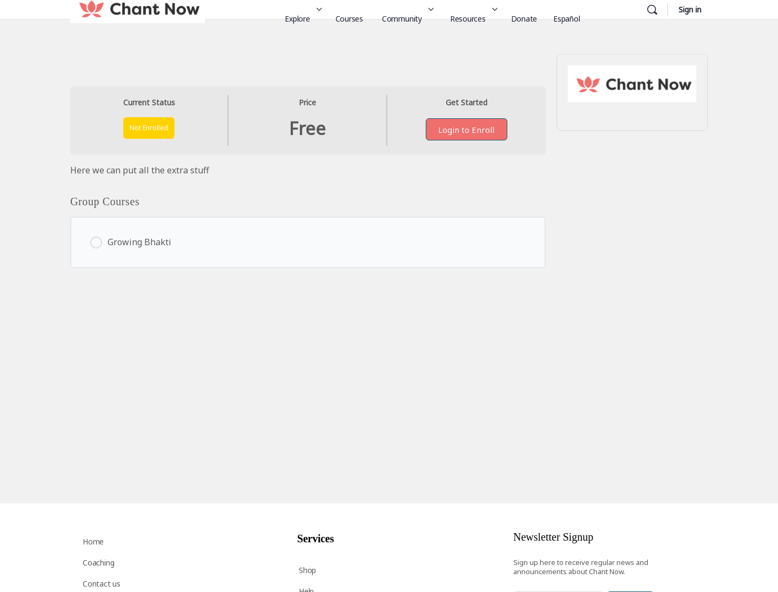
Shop (307, 570)
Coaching (98, 562)
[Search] (652, 9)
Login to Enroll (466, 129)
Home (93, 541)
